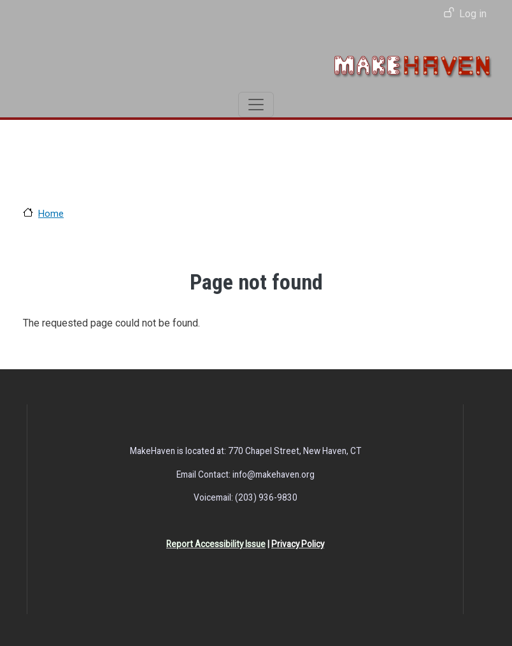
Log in (473, 14)
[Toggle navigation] (256, 104)
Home (51, 213)
